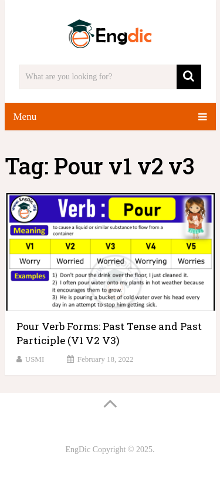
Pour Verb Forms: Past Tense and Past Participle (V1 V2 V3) (109, 333)
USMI (35, 359)
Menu (25, 116)
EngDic (77, 449)
